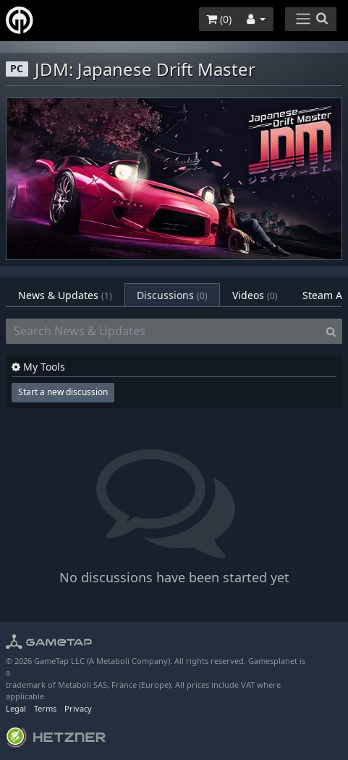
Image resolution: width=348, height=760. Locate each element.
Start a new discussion (63, 392)
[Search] (331, 332)
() (219, 19)
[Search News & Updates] (163, 332)
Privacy (78, 708)
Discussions (172, 295)
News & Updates (65, 295)
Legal (16, 708)
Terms (45, 708)
